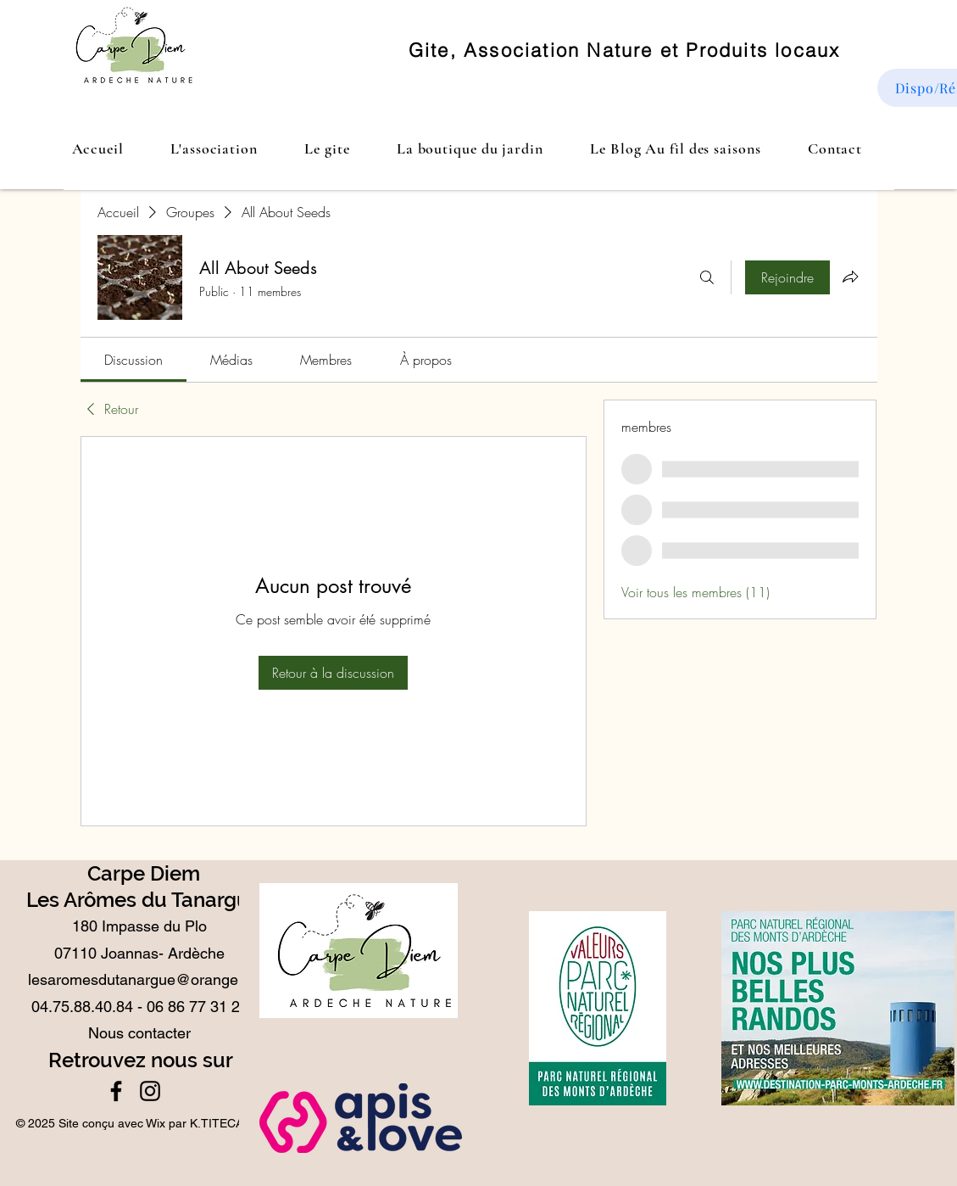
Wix (155, 1123)
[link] (133, 359)
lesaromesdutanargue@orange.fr (140, 979)
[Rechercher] (707, 277)
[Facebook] (116, 1091)
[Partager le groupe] (850, 276)
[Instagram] (150, 1091)
